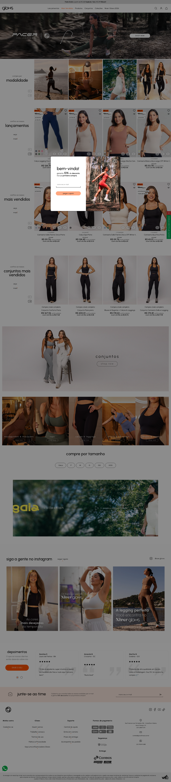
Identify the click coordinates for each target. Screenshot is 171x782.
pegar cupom (68, 193)
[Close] (115, 160)
